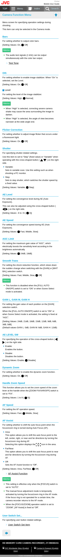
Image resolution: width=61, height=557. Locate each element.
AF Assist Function (17, 473)
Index (37, 8)
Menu (20, 8)
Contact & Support (47, 549)
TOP (4, 8)
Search (55, 8)
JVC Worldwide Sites (17, 549)
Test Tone (14, 63)
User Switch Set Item (19, 524)
